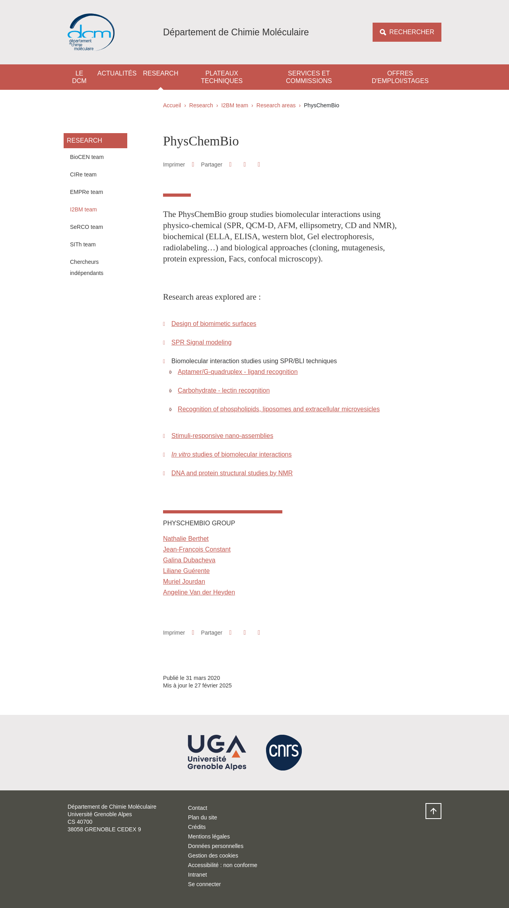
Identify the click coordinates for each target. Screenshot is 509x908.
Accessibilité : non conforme (222, 865)
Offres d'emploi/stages (400, 77)
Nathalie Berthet (186, 538)
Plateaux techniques (222, 77)
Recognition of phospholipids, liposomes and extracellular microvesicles (279, 409)
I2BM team (234, 105)
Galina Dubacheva (189, 560)
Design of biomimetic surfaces (213, 323)
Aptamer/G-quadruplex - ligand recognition (238, 371)
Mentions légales (209, 836)
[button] (230, 164)
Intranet (197, 874)
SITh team (83, 244)
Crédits (197, 827)
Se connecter (204, 884)
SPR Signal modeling (201, 342)
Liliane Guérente (186, 570)
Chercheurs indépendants (86, 267)
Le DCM (79, 77)
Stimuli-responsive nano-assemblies (222, 435)
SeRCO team (86, 227)
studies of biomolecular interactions (231, 454)
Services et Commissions (309, 77)
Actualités (117, 73)
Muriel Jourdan (184, 581)
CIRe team (83, 174)
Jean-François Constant (197, 549)
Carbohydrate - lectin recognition (224, 390)
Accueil (172, 105)
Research (161, 73)
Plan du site (202, 817)
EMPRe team (86, 192)
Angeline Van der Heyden (199, 592)
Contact (197, 808)
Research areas (276, 105)
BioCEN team (87, 157)
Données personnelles (215, 846)
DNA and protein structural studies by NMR (232, 473)
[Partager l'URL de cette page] (259, 164)
